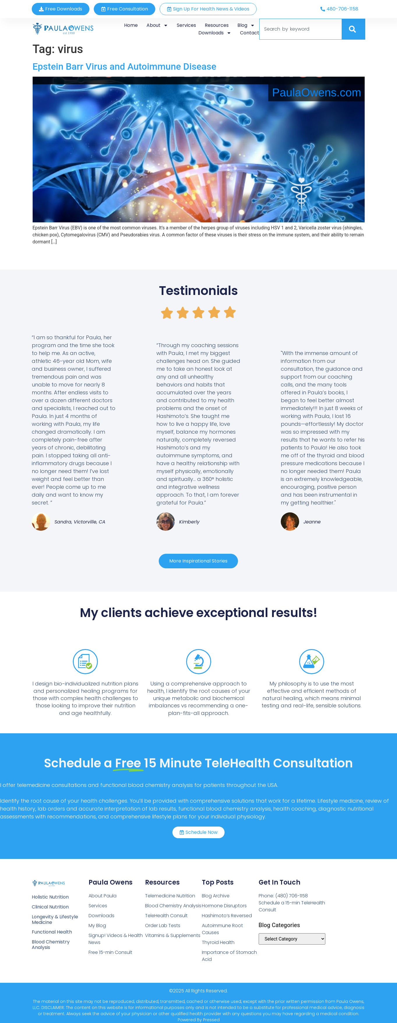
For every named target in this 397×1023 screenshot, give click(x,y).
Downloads (214, 33)
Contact (249, 32)
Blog (246, 25)
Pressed (211, 1020)
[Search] (353, 29)
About (157, 25)
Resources (217, 25)
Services (186, 25)
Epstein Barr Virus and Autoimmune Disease (124, 66)
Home (131, 25)
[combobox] (300, 29)
